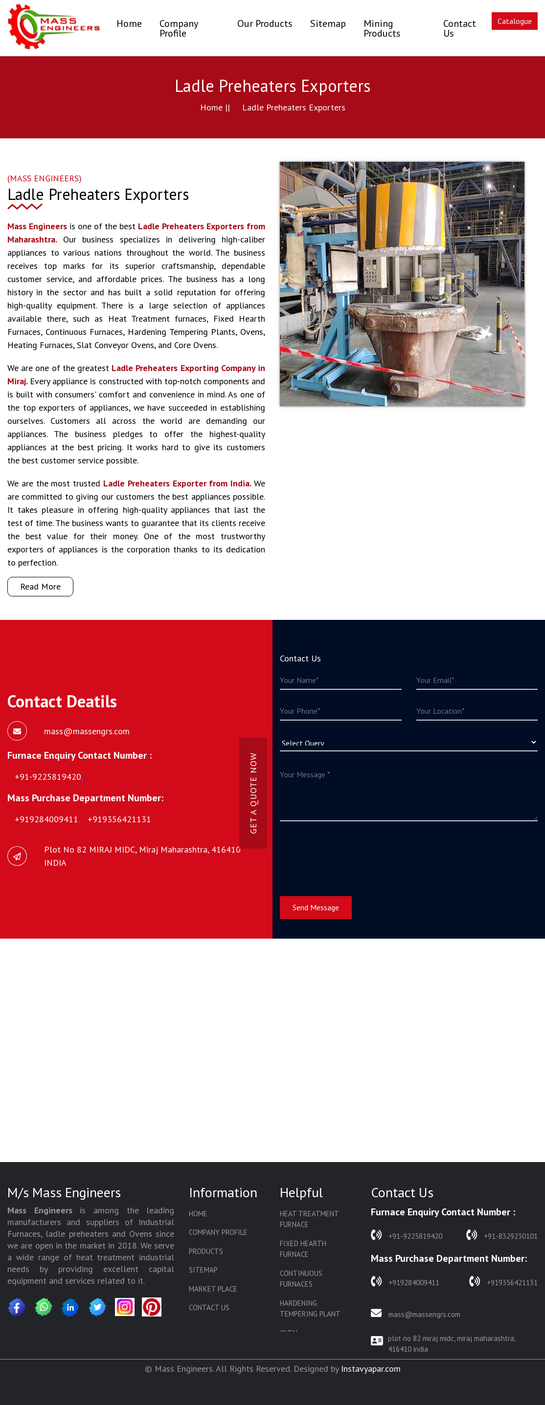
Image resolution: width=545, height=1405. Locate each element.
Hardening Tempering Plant (310, 1308)
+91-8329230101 (502, 1235)
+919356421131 (503, 1281)
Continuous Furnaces (301, 1279)
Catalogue (515, 21)
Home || (215, 107)
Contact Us (459, 28)
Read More (40, 586)
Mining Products (382, 28)
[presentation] (354, 853)
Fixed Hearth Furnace (303, 1249)
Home (129, 23)
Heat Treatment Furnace (309, 1219)
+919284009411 (405, 1281)
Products (206, 1251)
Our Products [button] (265, 23)
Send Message (316, 907)
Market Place (213, 1289)
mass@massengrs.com (415, 1313)
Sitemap (328, 23)
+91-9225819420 (406, 1235)
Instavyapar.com (371, 1368)
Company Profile (178, 28)
